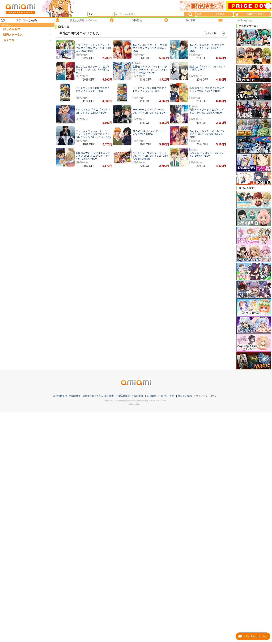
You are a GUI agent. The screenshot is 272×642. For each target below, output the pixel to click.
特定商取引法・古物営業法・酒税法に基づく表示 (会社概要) (83, 396)
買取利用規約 (185, 396)
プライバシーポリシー (207, 396)
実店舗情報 (124, 396)
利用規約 (151, 396)
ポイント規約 (167, 396)
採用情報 (138, 396)
